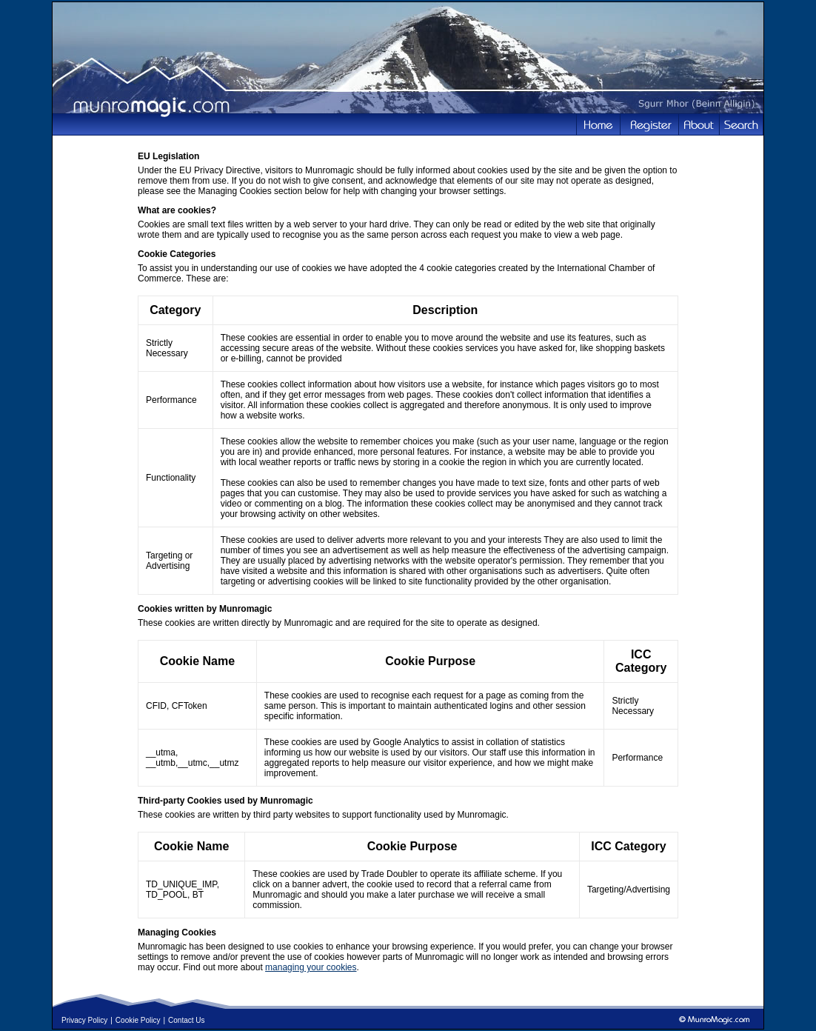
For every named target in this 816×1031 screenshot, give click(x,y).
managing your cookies (310, 967)
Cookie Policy (138, 1020)
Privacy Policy (84, 1020)
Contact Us (186, 1020)
